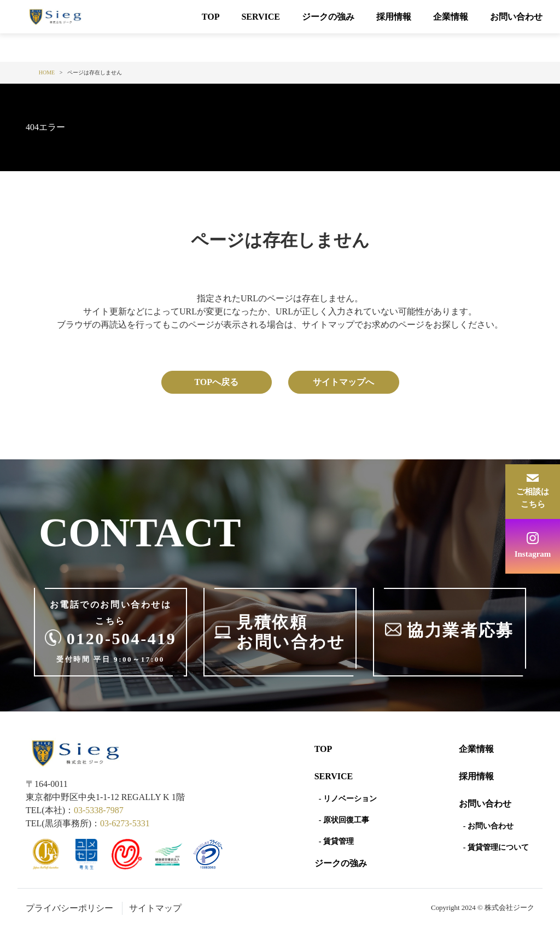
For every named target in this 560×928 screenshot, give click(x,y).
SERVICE (260, 16)
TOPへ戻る (216, 382)
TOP (211, 16)
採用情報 (393, 16)
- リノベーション (348, 799)
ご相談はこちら (532, 498)
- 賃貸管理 (336, 841)
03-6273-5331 (125, 823)
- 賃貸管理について (496, 847)
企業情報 (450, 16)
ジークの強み (328, 16)
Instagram (533, 554)
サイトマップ (155, 908)
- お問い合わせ (488, 826)
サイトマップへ (343, 382)
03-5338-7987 (99, 810)
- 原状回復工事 (344, 820)
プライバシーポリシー (69, 908)
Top (323, 749)
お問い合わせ (516, 16)
